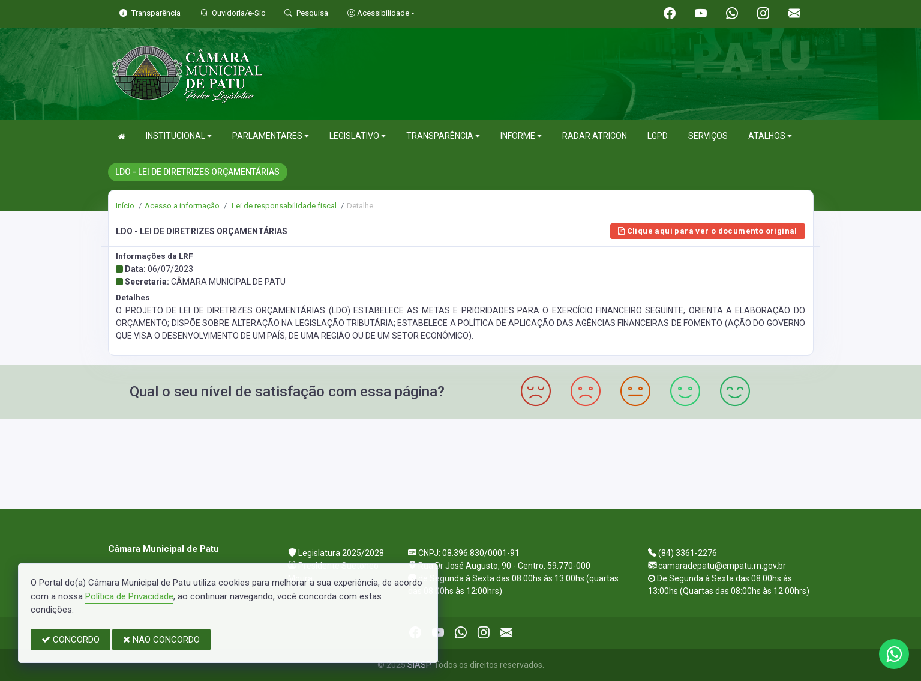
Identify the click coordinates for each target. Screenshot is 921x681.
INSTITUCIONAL (179, 136)
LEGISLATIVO (357, 136)
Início (125, 205)
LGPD (657, 136)
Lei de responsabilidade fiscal (283, 205)
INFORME (521, 136)
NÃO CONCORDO (161, 639)
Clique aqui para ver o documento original (707, 230)
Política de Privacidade (129, 596)
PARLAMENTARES (270, 136)
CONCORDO (70, 639)
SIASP (418, 665)
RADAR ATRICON (594, 136)
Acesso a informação (182, 205)
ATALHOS (770, 136)
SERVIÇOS (708, 136)
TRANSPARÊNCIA (443, 136)
